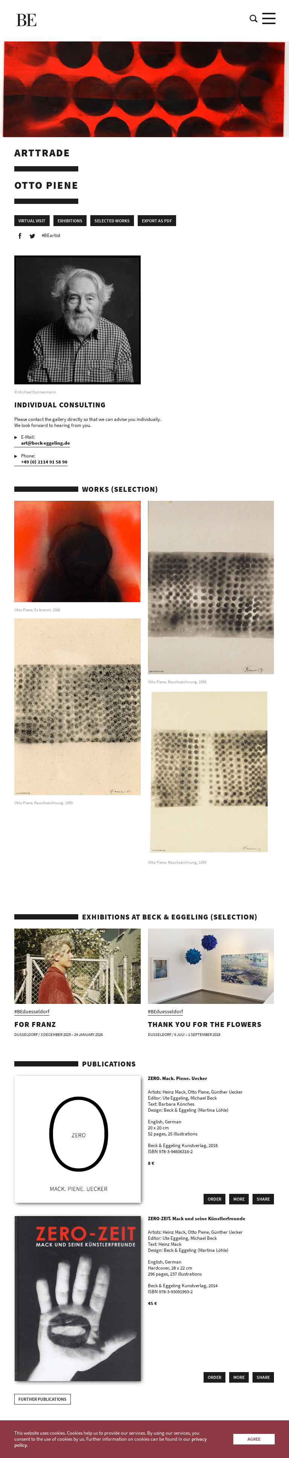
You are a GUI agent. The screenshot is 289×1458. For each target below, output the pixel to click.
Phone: (44, 459)
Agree (254, 1439)
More (239, 1199)
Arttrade (42, 152)
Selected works (112, 220)
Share (263, 1199)
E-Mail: (45, 440)
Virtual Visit (32, 220)
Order (214, 1199)
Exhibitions (70, 220)
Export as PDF (157, 220)
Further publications (42, 1399)
